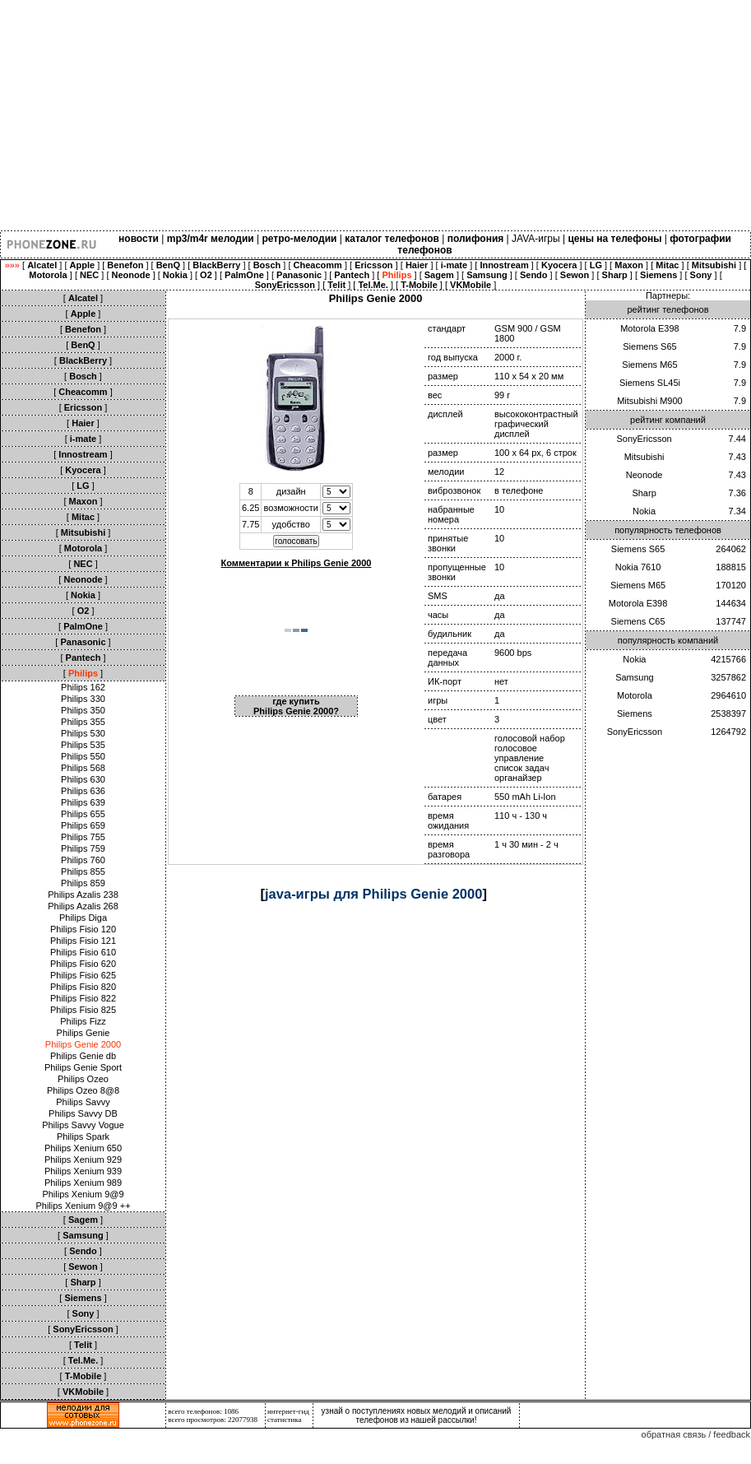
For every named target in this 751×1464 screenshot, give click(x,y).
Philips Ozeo (83, 1079)
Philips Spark (83, 1136)
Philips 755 (83, 837)
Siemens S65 (649, 346)
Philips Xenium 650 (83, 1148)
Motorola (634, 695)
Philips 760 (83, 860)
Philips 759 (83, 848)
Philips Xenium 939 (83, 1171)
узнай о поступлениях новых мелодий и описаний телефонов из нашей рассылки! (417, 1415)
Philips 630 (83, 779)
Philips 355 (83, 722)
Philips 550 (83, 756)
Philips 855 (83, 871)
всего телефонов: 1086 (203, 1411)
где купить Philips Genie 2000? (296, 706)
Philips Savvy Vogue (83, 1125)
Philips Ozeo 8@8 (83, 1090)
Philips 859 (83, 883)
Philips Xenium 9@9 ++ (82, 1206)
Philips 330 (83, 699)
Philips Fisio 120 (83, 929)
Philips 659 (83, 825)
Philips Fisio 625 (83, 975)
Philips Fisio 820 (83, 987)
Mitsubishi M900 (649, 401)
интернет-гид (288, 1411)
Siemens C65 (638, 621)
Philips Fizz (83, 1021)
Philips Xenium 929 (83, 1159)
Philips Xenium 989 (83, 1182)
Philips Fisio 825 (83, 1010)
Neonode (644, 475)
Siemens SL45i (649, 383)
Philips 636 (83, 791)
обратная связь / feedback (696, 1434)
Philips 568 (83, 768)
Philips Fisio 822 (83, 998)
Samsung (634, 677)
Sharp (644, 493)
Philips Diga (83, 918)
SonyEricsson (643, 439)
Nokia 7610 (638, 567)
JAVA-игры (536, 238)
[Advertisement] (234, 115)
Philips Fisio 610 (83, 952)
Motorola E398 (649, 328)
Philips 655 (83, 814)
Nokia (644, 511)
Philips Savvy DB (83, 1113)
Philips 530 (83, 733)
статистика (284, 1419)
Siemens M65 (649, 364)
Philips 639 (83, 802)
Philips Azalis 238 (83, 894)
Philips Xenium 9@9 (82, 1194)
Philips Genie (83, 1033)
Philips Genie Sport (83, 1067)
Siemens (634, 713)
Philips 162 (83, 687)
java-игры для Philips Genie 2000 (373, 893)
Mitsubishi (644, 457)
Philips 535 (83, 745)
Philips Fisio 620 (83, 964)
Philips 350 (83, 710)
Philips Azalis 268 (83, 906)
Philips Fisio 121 (83, 941)
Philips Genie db (83, 1056)
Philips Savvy (82, 1102)
